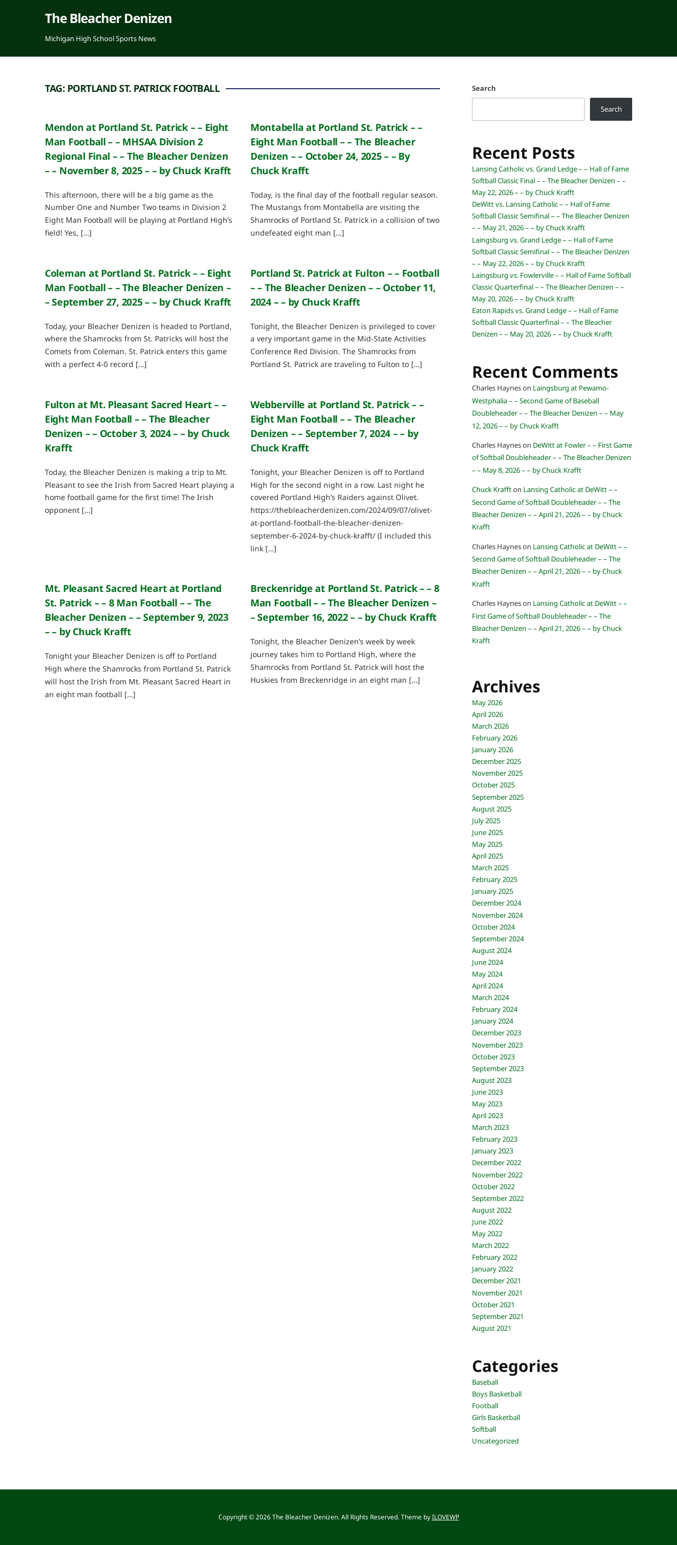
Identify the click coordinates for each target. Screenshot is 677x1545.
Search (484, 88)
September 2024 (498, 938)
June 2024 (487, 962)
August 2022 (491, 1210)
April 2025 (487, 856)
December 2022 (496, 1162)
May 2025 (487, 844)
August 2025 (491, 809)
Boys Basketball (497, 1394)
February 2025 (494, 879)
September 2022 (498, 1198)
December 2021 (496, 1280)
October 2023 (493, 1057)
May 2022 (487, 1233)
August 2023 (491, 1080)
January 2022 (492, 1269)
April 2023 (487, 1115)
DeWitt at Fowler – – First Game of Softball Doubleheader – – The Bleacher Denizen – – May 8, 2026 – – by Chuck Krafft (552, 457)
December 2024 (496, 903)
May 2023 (487, 1104)
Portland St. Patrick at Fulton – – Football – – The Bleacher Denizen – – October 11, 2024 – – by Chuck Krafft (344, 287)
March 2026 (490, 726)
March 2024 (490, 997)
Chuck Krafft (491, 489)
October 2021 (493, 1304)
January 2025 (492, 891)
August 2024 (491, 950)
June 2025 (487, 832)
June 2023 (487, 1092)
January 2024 (492, 1021)
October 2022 (493, 1186)
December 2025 (496, 761)
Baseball (485, 1382)
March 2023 (490, 1127)
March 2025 (490, 867)
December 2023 (496, 1032)
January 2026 (492, 749)
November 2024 (497, 915)
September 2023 (498, 1068)
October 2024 (493, 927)
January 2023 (492, 1151)
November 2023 (497, 1045)
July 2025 (486, 820)
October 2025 (493, 785)
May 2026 (487, 702)
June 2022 (487, 1222)
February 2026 (494, 738)
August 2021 (491, 1328)
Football (485, 1405)
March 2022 (490, 1245)
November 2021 (497, 1293)
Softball (484, 1429)
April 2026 (487, 714)
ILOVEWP (445, 1516)
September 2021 (498, 1316)
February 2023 (494, 1139)
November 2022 (497, 1175)
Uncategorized (495, 1441)
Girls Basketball (496, 1417)
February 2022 (494, 1257)
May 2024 (487, 974)
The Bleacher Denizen (108, 18)
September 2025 (498, 797)
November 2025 (497, 773)
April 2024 (487, 985)
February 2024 (494, 1009)
